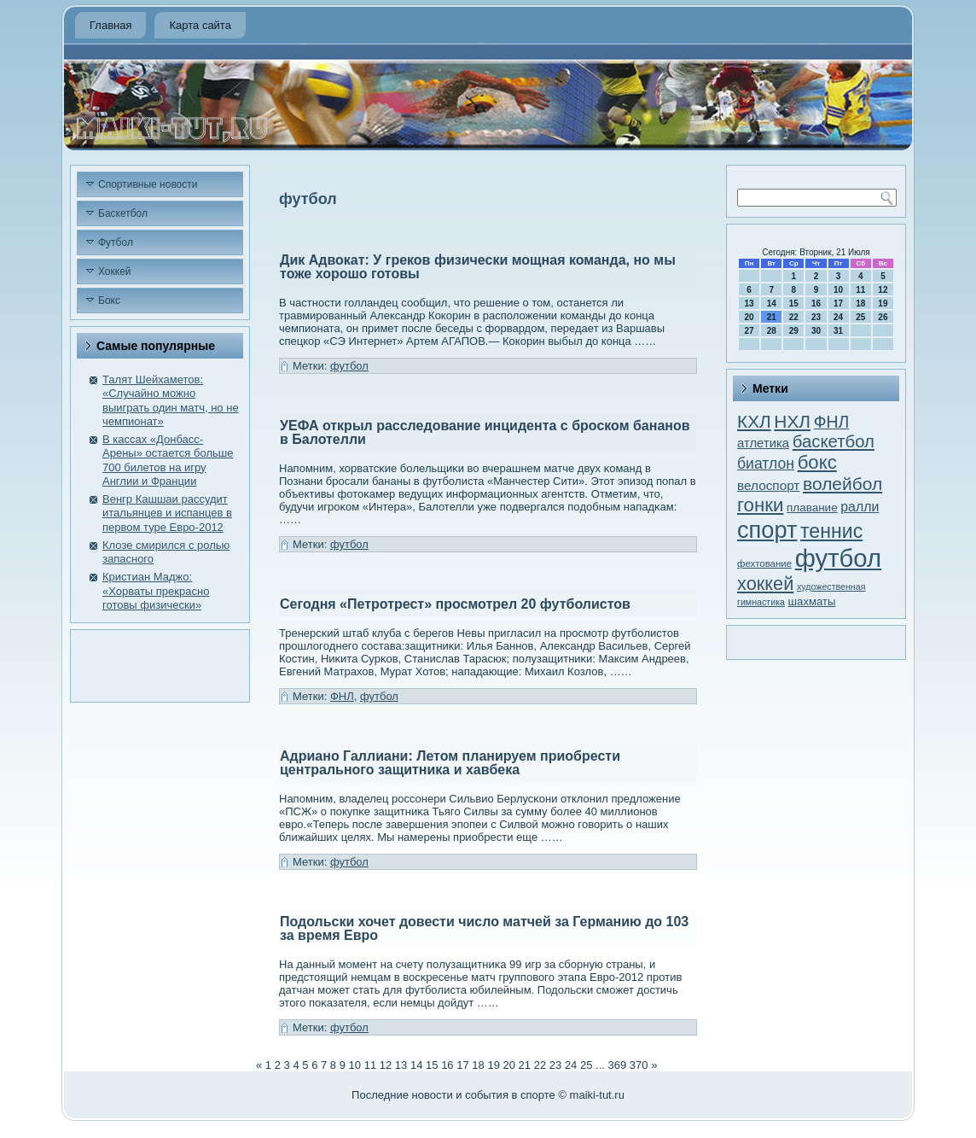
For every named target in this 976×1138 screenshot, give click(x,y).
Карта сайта (199, 25)
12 (386, 1065)
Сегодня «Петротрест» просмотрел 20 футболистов (455, 604)
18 (478, 1065)
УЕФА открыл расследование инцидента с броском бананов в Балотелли (485, 432)
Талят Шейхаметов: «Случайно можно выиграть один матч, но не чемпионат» (170, 400)
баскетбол (833, 441)
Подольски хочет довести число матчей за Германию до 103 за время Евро (484, 928)
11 (370, 1065)
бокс (817, 462)
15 (432, 1065)
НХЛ (792, 421)
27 (749, 331)
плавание (812, 507)
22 (540, 1065)
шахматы (812, 601)
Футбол (115, 242)
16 (447, 1065)
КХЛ (754, 421)
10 (355, 1065)
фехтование (764, 563)
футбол (349, 365)
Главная (110, 25)
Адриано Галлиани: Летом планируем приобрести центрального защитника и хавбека (450, 763)
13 (401, 1065)
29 (794, 331)
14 (416, 1065)
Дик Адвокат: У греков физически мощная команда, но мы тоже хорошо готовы (478, 267)
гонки (760, 505)
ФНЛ (342, 696)
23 (555, 1065)
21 (525, 1065)
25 (586, 1065)
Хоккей (114, 271)
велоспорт (768, 485)
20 (509, 1065)
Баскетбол (123, 213)
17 (462, 1065)
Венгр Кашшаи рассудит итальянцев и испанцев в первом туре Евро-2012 (167, 513)
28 (771, 331)
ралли (859, 506)
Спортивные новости (148, 184)
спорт (767, 529)
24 (571, 1065)
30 (816, 331)
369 (617, 1065)
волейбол (842, 483)
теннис (831, 531)
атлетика (763, 443)
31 (838, 331)
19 (493, 1065)
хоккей (765, 583)
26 (882, 317)
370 (639, 1065)
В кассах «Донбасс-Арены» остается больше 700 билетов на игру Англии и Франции (167, 460)
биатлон (765, 463)
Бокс (109, 300)
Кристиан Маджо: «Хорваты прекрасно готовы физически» (155, 590)
